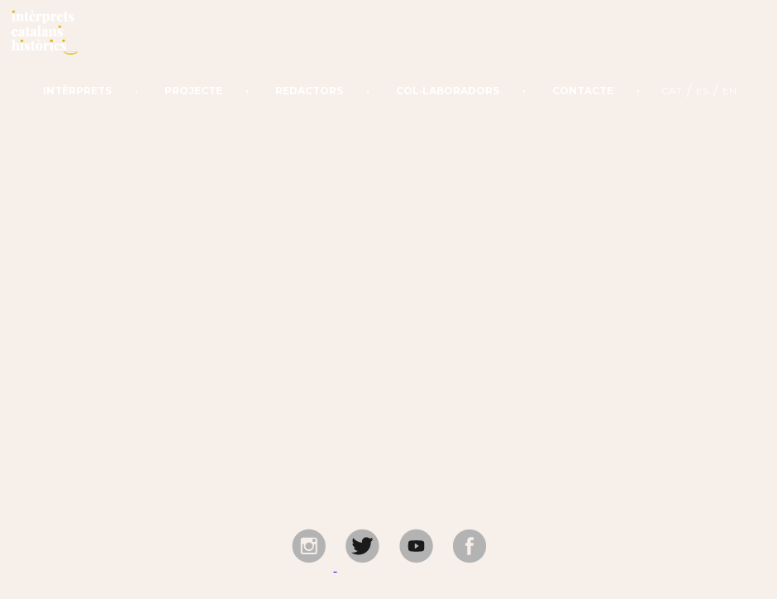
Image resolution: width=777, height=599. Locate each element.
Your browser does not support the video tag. (388, 299)
